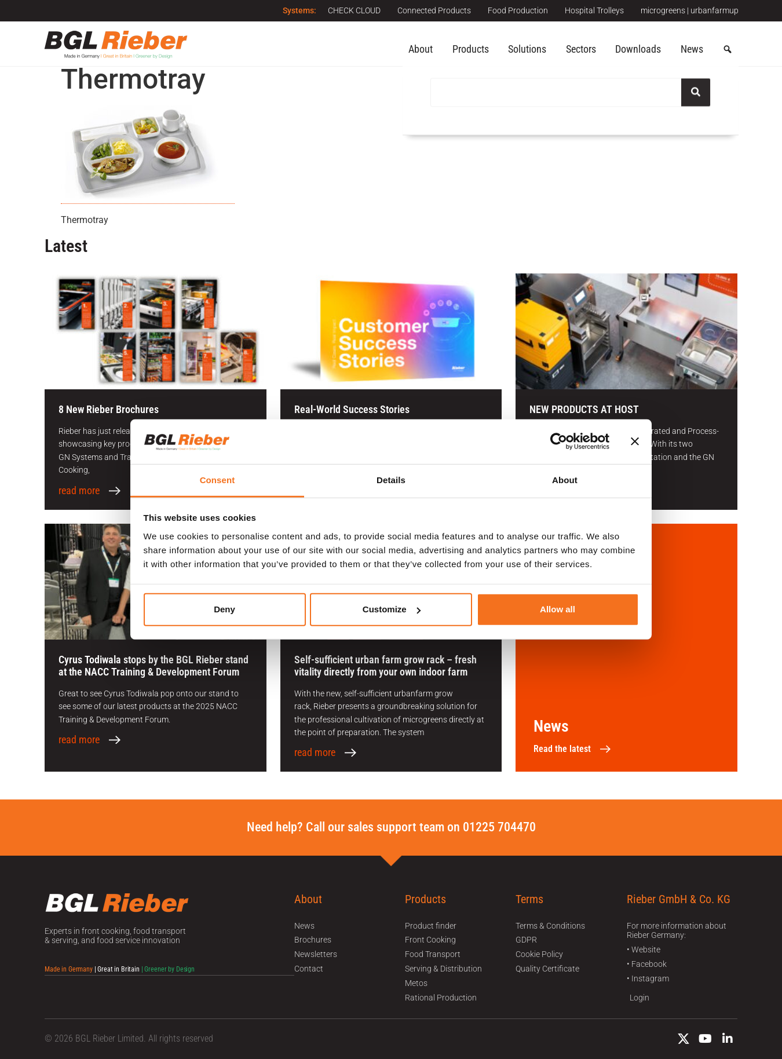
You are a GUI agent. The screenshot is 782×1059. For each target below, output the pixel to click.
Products (470, 49)
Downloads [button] (638, 49)
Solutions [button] (527, 49)
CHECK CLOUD (352, 10)
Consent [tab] (217, 480)
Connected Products (432, 10)
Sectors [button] (581, 49)
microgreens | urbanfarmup (690, 10)
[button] (728, 50)
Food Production (517, 10)
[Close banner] (635, 441)
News (692, 49)
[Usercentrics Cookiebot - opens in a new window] (558, 441)
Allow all (557, 609)
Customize (392, 609)
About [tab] (565, 480)
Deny (224, 609)
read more (79, 490)
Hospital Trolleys (593, 10)
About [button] (420, 49)
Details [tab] (391, 480)
